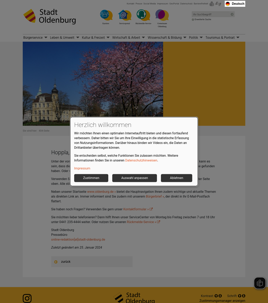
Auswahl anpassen (134, 178)
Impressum (82, 168)
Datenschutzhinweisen (141, 160)
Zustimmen (91, 178)
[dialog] (134, 151)
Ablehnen (176, 178)
